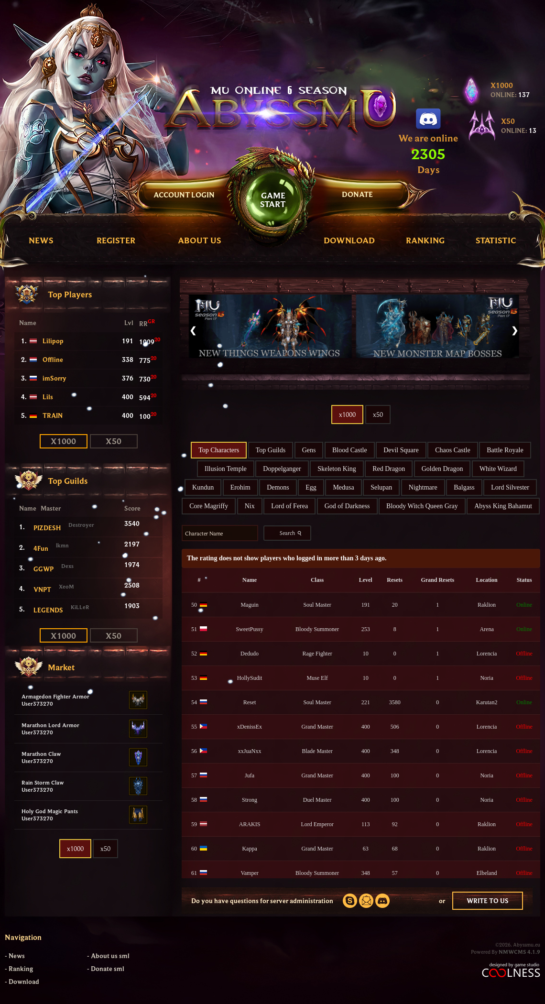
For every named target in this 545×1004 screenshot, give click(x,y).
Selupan (381, 487)
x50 (113, 441)
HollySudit (249, 678)
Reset (249, 702)
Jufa (249, 775)
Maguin (249, 604)
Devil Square (400, 450)
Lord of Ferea (289, 506)
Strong (249, 800)
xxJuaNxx (250, 751)
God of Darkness (347, 506)
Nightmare (423, 487)
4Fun (40, 548)
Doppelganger (282, 468)
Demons (278, 487)
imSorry (54, 378)
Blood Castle (349, 450)
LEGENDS (48, 610)
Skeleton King (336, 468)
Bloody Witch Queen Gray (422, 506)
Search (292, 533)
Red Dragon (388, 468)
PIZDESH (47, 528)
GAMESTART (273, 199)
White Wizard (498, 468)
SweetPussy (249, 629)
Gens (309, 450)
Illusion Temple (226, 468)
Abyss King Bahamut (503, 506)
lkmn (62, 545)
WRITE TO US (488, 900)
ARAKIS (250, 824)
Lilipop (53, 341)
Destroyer (81, 524)
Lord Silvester (510, 487)
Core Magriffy (208, 506)
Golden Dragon (442, 468)
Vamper (249, 873)
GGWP (43, 569)
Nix (250, 506)
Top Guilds (270, 450)
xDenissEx (249, 726)
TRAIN (53, 415)
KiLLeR (80, 607)
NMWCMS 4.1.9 (519, 951)
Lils (48, 397)
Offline (53, 359)
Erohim (240, 487)
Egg (310, 487)
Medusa (343, 487)
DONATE (357, 194)
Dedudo (249, 653)
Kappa (249, 848)
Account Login (184, 194)
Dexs (67, 565)
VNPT (42, 589)
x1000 (63, 441)
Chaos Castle (452, 450)
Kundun (203, 487)
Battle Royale (505, 450)
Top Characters (218, 450)
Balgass (464, 487)
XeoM (66, 586)
